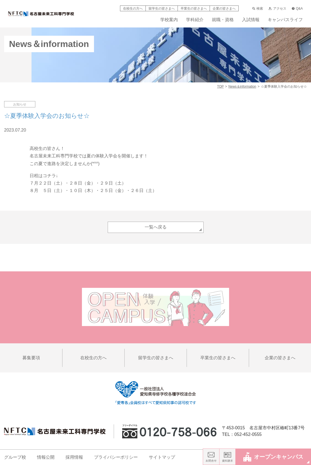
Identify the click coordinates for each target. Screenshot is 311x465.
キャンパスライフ (285, 20)
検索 (257, 8)
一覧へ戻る (156, 227)
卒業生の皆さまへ (194, 8)
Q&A (297, 8)
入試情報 (250, 20)
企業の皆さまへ (224, 8)
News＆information (242, 86)
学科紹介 (195, 20)
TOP (220, 86)
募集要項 (31, 357)
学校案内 (169, 20)
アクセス (277, 8)
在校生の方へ (133, 8)
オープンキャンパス (273, 456)
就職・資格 (223, 20)
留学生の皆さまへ (162, 8)
